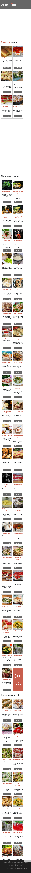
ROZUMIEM (27, 861)
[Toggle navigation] (28, 4)
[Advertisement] (15, 24)
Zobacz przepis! (7, 67)
